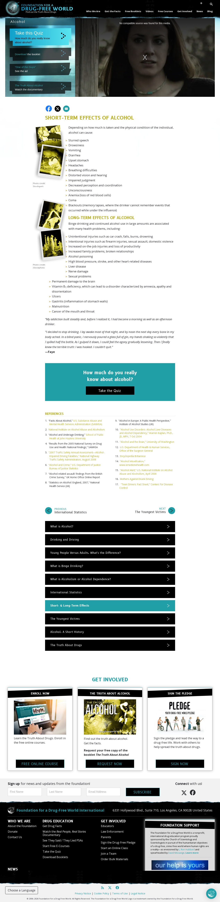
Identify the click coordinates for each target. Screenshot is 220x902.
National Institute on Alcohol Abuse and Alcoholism (77, 429)
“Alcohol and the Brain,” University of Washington (147, 441)
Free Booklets (133, 11)
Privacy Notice (83, 893)
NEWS (13, 869)
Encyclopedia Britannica (132, 456)
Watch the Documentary (64, 833)
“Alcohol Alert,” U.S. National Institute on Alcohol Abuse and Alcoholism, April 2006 (145, 471)
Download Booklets (55, 857)
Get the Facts (112, 11)
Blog (210, 11)
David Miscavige (176, 852)
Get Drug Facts (52, 826)
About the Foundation (22, 826)
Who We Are (93, 11)
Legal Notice (138, 893)
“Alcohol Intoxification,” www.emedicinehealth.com (134, 463)
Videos (149, 11)
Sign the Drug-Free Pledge (118, 842)
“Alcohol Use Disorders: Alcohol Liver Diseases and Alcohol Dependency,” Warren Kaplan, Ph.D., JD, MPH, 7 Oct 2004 (146, 433)
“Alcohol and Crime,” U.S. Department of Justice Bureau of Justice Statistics (75, 466)
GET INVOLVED (110, 679)
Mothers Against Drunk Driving (136, 479)
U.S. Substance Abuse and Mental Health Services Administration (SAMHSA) (75, 422)
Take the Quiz (52, 851)
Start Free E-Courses (56, 846)
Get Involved (184, 11)
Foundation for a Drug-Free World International (60, 810)
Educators (107, 826)
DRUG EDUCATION (58, 821)
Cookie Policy (101, 893)
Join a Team (108, 854)
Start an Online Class (114, 848)
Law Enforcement (112, 831)
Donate (13, 831)
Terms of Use (120, 893)
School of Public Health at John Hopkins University (76, 436)
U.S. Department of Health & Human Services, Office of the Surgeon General (144, 449)
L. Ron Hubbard (187, 849)
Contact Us (15, 837)
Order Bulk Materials (114, 859)
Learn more (192, 852)
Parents (106, 837)
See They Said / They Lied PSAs (63, 840)
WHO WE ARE (19, 821)
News (200, 11)
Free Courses (165, 11)
